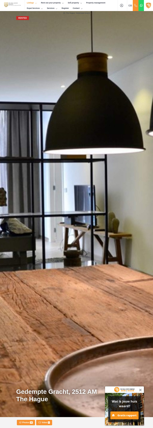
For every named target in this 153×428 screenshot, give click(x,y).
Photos (26, 422)
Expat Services (35, 8)
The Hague (70, 13)
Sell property (75, 3)
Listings (32, 3)
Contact (78, 8)
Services (52, 8)
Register (65, 8)
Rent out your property (52, 3)
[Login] (122, 5)
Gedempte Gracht (83, 13)
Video (44, 422)
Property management (95, 3)
